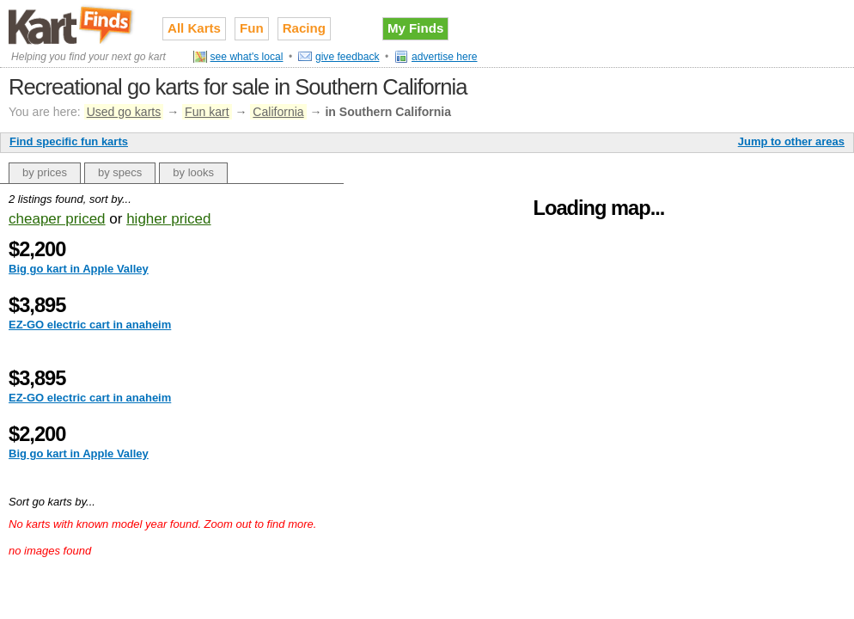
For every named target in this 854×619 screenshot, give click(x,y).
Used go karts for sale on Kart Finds (73, 24)
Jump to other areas (791, 141)
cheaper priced (57, 219)
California (278, 112)
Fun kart (207, 112)
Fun (252, 28)
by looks (193, 172)
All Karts (194, 28)
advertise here (445, 57)
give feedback (347, 57)
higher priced (168, 219)
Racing (304, 28)
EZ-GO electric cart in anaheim (90, 324)
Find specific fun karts (68, 141)
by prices (44, 172)
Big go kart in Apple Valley (79, 268)
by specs (120, 172)
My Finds (415, 28)
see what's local (247, 57)
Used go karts (124, 112)
